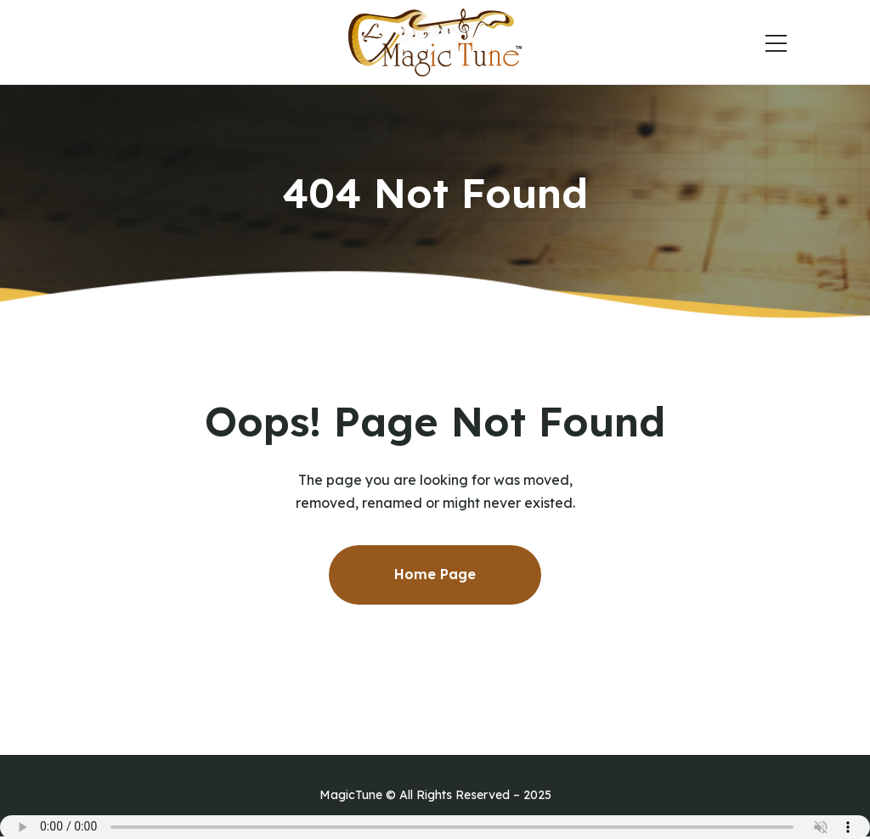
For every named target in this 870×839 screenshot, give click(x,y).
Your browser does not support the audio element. (435, 827)
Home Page (435, 574)
